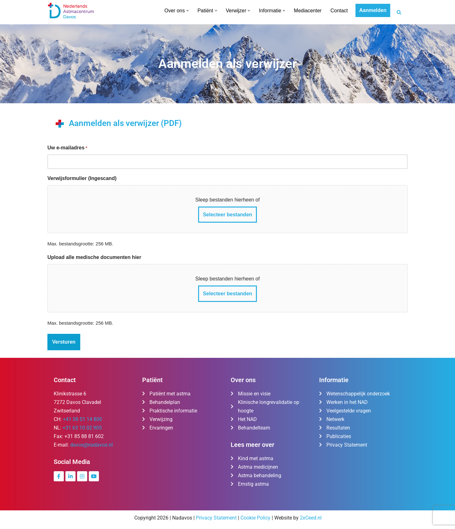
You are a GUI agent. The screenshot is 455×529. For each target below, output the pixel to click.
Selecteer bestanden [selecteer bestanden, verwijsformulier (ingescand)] (227, 214)
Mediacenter (308, 10)
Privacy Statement (216, 518)
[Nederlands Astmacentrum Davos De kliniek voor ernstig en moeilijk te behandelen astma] (71, 11)
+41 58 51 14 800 (82, 420)
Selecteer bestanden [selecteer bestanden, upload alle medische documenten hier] (227, 294)
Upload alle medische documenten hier (94, 257)
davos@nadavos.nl (91, 445)
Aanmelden (372, 10)
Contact (339, 10)
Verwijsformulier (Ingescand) (82, 178)
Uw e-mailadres (67, 148)
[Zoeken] (399, 12)
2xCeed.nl (311, 518)
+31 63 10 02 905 (82, 428)
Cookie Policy (255, 518)
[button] (187, 10)
